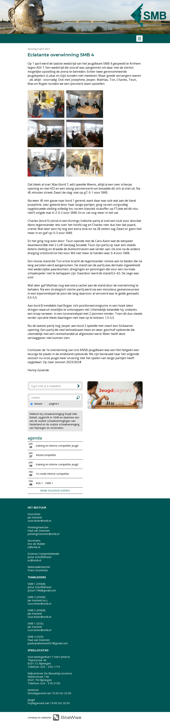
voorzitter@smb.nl (39, 520)
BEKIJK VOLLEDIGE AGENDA (55, 490)
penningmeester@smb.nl (43, 534)
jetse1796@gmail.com (42, 590)
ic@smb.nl (34, 547)
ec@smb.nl (34, 560)
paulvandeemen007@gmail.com (48, 643)
